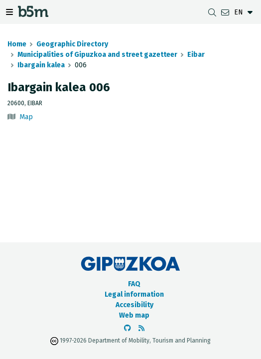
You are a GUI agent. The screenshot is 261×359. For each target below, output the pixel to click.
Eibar (196, 54)
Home (16, 44)
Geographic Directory (72, 44)
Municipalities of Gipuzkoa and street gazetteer (97, 54)
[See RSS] (141, 328)
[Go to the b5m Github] (127, 328)
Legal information (134, 294)
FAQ (134, 284)
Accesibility (134, 305)
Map (26, 117)
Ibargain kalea (41, 65)
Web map (134, 315)
